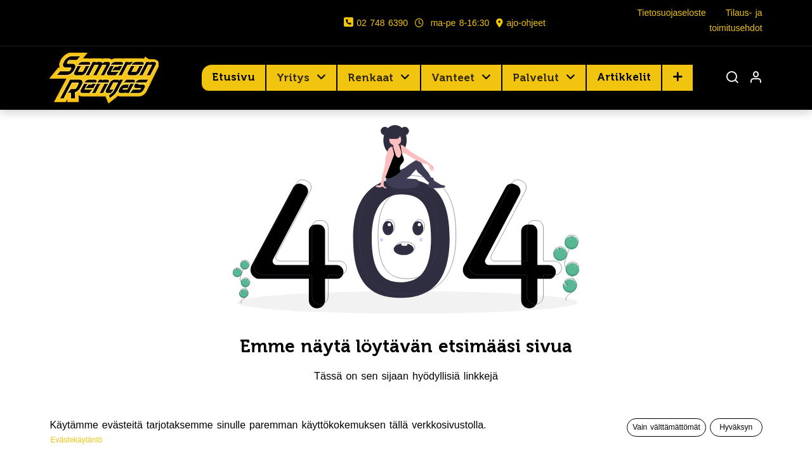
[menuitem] (233, 77)
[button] (677, 77)
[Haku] (732, 78)
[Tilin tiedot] (756, 78)
